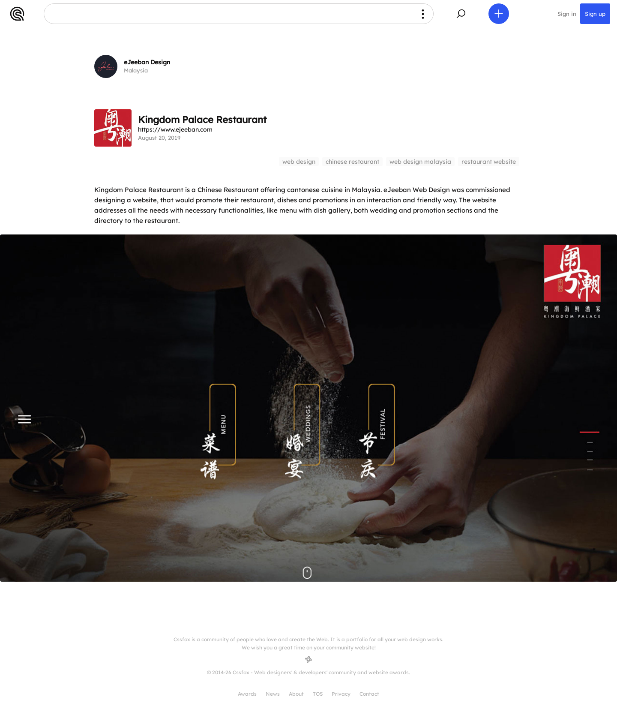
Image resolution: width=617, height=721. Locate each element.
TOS (318, 694)
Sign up (595, 13)
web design (298, 161)
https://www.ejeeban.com (175, 129)
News (273, 694)
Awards (247, 694)
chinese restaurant (352, 161)
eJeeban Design (147, 62)
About (296, 694)
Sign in (566, 13)
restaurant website (488, 161)
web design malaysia (420, 161)
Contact (369, 694)
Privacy (341, 694)
